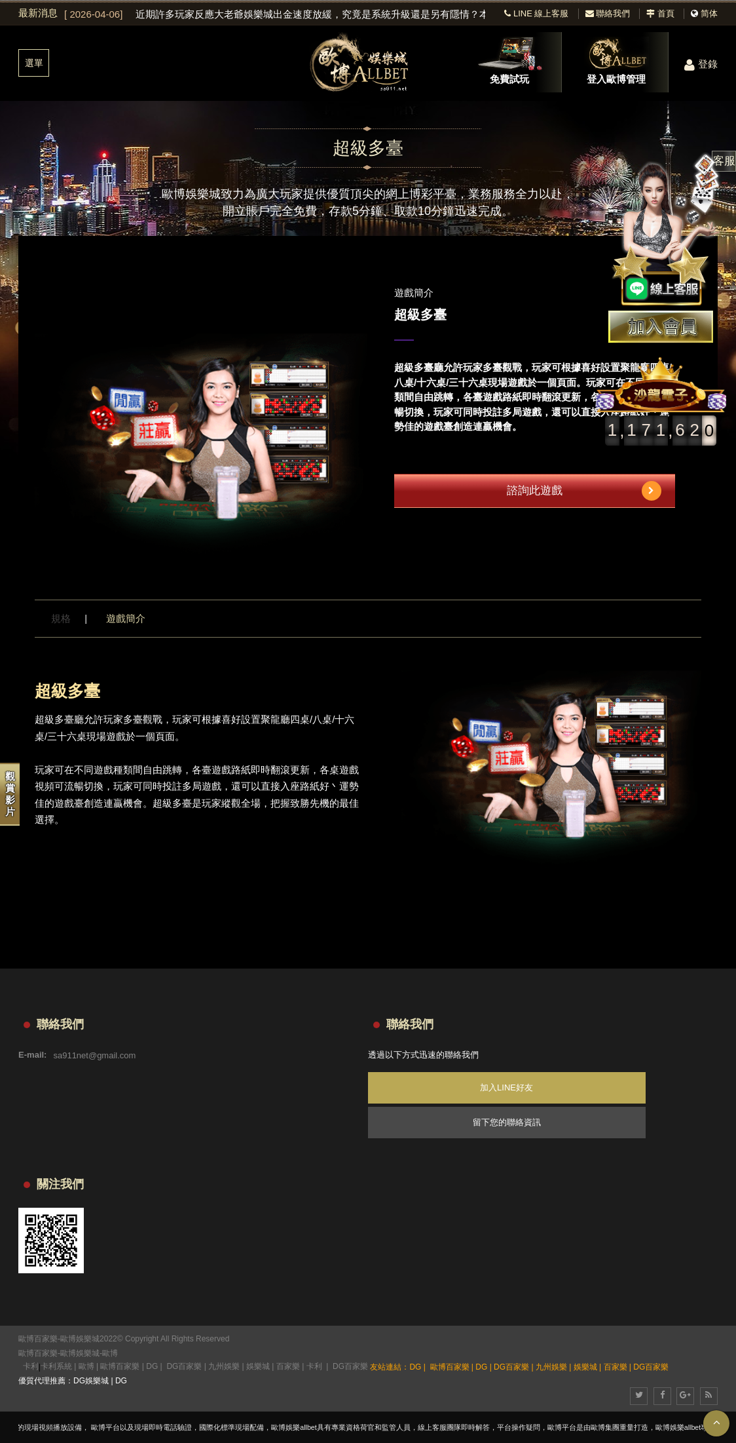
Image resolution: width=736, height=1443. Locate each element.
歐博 (110, 1353)
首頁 (660, 13)
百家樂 (288, 1366)
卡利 (31, 1366)
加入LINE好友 (506, 1087)
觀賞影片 (10, 794)
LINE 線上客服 (536, 13)
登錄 (701, 63)
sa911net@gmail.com (94, 1055)
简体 (709, 13)
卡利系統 (56, 1366)
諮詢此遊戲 (584, 491)
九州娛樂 (224, 1366)
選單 (34, 63)
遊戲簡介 (125, 618)
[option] (274, 14)
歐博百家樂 (38, 1353)
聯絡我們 (608, 13)
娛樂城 (258, 1366)
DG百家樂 (184, 1366)
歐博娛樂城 (80, 1353)
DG (152, 1366)
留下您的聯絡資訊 (507, 1122)
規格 (61, 618)
